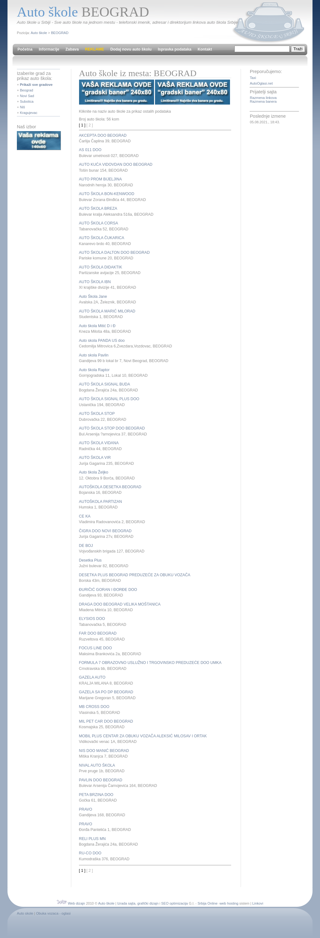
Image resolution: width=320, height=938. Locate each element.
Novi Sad (27, 96)
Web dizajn (76, 903)
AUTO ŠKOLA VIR (95, 457)
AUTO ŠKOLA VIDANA (99, 443)
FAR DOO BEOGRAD (98, 633)
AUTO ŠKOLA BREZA (98, 208)
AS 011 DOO (90, 150)
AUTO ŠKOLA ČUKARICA (101, 238)
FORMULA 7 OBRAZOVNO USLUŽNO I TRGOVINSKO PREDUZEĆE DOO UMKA (150, 663)
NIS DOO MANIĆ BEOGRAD (104, 751)
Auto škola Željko (93, 472)
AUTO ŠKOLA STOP (97, 413)
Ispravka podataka (174, 49)
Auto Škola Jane (93, 296)
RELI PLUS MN (92, 839)
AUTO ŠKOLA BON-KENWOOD (106, 194)
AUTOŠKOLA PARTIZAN (100, 501)
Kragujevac (29, 113)
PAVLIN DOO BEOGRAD (100, 780)
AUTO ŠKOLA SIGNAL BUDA (104, 384)
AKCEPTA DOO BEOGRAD (103, 135)
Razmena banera (263, 101)
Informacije (49, 49)
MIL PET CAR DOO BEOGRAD (106, 721)
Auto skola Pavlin (93, 355)
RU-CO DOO (90, 853)
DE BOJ (86, 545)
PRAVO (85, 809)
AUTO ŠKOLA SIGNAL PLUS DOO (109, 399)
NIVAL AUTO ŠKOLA (97, 765)
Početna (25, 49)
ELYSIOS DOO (92, 618)
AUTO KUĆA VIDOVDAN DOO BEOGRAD (115, 164)
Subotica (27, 101)
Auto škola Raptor (94, 370)
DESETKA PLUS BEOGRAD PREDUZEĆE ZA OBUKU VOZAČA (134, 575)
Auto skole (25, 913)
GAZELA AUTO (92, 677)
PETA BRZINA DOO (96, 795)
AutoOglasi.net (261, 83)
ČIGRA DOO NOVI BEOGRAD (105, 531)
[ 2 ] (90, 125)
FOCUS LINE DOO (95, 648)
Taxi (253, 78)
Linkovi (257, 903)
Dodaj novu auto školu (131, 49)
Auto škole (39, 33)
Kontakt (205, 49)
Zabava (72, 49)
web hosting (229, 903)
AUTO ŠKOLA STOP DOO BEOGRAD (112, 428)
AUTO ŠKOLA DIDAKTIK (100, 267)
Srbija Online (208, 903)
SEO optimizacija (174, 903)
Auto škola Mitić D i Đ (97, 326)
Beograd (26, 90)
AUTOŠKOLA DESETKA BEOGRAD (110, 487)
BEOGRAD (59, 33)
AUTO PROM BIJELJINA (100, 179)
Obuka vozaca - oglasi (53, 913)
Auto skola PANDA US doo (102, 340)
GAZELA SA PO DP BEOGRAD (106, 692)
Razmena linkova (263, 98)
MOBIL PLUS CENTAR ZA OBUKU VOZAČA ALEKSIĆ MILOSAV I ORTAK (143, 736)
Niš (22, 107)
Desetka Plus (90, 560)
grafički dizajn (147, 903)
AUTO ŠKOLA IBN (95, 282)
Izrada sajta (126, 903)
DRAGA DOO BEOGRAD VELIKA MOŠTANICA (120, 604)
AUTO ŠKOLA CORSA (98, 223)
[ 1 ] (82, 125)
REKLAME (94, 49)
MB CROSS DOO (94, 707)
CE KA (85, 516)
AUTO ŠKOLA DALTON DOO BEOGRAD (114, 252)
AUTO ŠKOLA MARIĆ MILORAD (107, 311)
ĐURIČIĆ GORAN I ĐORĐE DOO (108, 589)
